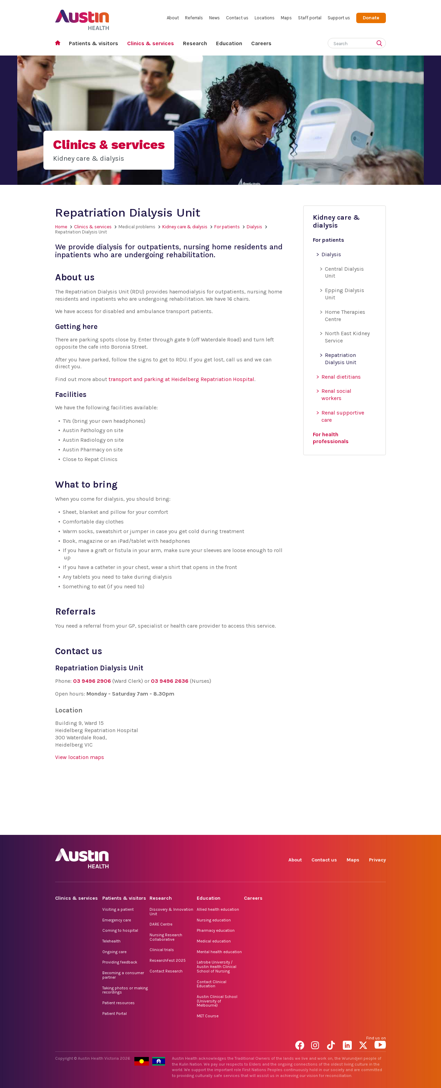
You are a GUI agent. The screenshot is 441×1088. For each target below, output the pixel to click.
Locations (265, 17)
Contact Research (166, 971)
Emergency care (116, 920)
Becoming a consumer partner (123, 975)
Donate (371, 18)
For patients (227, 226)
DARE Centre (161, 924)
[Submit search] (381, 43)
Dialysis (254, 226)
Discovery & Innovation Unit (171, 911)
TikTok (332, 827)
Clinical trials (162, 949)
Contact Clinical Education (211, 984)
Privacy (377, 860)
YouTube (380, 827)
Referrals (194, 17)
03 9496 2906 (92, 681)
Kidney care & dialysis (184, 226)
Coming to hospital (120, 930)
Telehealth (111, 941)
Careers (261, 43)
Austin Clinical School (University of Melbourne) (217, 1001)
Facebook (301, 827)
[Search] (348, 42)
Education (229, 43)
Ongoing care (114, 951)
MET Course (207, 1016)
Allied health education (218, 909)
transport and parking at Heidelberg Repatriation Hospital (181, 379)
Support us (339, 17)
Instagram (316, 827)
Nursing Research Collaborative (166, 937)
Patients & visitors (93, 43)
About (173, 17)
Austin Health (82, 17)
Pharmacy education (216, 930)
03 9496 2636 (169, 681)
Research (195, 43)
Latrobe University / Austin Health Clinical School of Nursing (216, 966)
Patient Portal (114, 1013)
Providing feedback (119, 962)
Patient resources (118, 1002)
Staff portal (309, 17)
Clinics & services (150, 43)
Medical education (214, 941)
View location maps (79, 757)
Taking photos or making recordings (125, 990)
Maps (286, 17)
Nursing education (214, 920)
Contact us (237, 17)
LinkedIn (348, 827)
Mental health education (219, 951)
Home (59, 43)
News (214, 17)
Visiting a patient (118, 909)
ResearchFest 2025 (168, 960)
